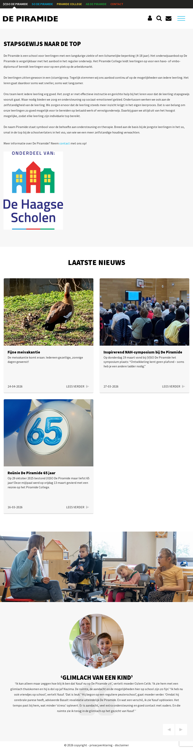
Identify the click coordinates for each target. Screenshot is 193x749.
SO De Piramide (42, 4)
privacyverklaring (101, 745)
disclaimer (122, 745)
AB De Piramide (96, 4)
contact (64, 143)
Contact (116, 4)
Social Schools (150, 18)
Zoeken (159, 18)
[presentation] (169, 729)
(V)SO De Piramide (15, 4)
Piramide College (69, 4)
